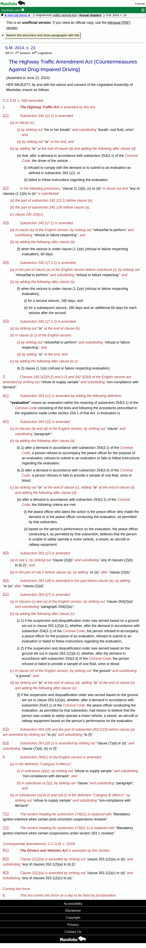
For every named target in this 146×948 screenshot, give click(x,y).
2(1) (6, 116)
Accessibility (73, 904)
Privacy (73, 925)
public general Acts (65, 15)
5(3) (6, 743)
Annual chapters (90, 15)
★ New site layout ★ (17, 15)
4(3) (6, 553)
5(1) (6, 594)
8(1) (6, 850)
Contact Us (73, 932)
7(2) (6, 828)
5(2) (6, 729)
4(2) (6, 421)
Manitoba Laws (12, 10)
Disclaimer (73, 910)
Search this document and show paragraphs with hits (42, 35)
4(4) (6, 580)
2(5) (6, 321)
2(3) (6, 223)
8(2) (6, 859)
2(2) (6, 188)
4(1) (6, 396)
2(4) (6, 262)
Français (140, 3)
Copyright (73, 918)
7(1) (6, 814)
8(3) (6, 873)
